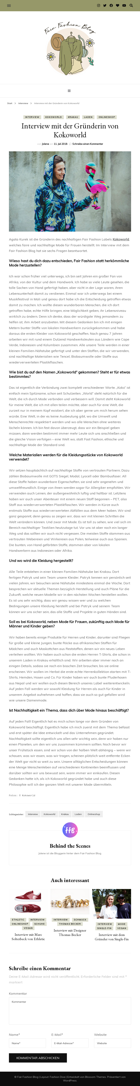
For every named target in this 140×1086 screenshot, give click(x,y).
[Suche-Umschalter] (131, 5)
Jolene (45, 143)
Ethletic (18, 919)
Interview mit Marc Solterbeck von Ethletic (28, 936)
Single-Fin (104, 928)
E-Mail (57, 1034)
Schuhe (39, 923)
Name (14, 1034)
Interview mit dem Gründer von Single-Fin (112, 936)
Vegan (28, 928)
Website (100, 1034)
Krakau (73, 117)
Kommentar (18, 993)
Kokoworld (53, 117)
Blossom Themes (95, 1076)
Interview (32, 117)
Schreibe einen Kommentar (87, 143)
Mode (122, 924)
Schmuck (80, 919)
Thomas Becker (70, 923)
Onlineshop (107, 117)
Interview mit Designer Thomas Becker (70, 932)
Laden (88, 117)
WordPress (70, 1080)
